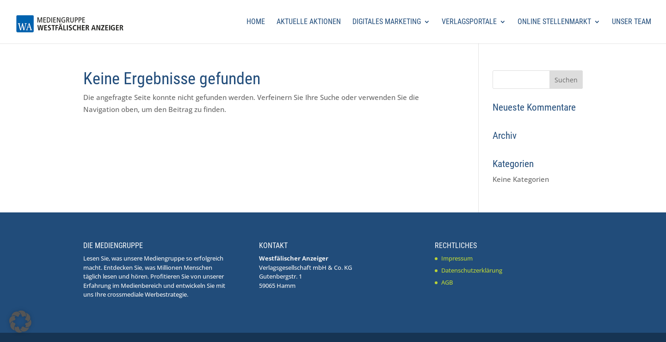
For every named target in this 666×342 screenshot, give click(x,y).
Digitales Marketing (386, 22)
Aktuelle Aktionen (309, 22)
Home (256, 22)
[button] (20, 321)
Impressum (457, 258)
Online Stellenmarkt (554, 22)
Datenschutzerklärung (471, 270)
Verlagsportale (469, 22)
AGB (447, 282)
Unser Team (631, 22)
